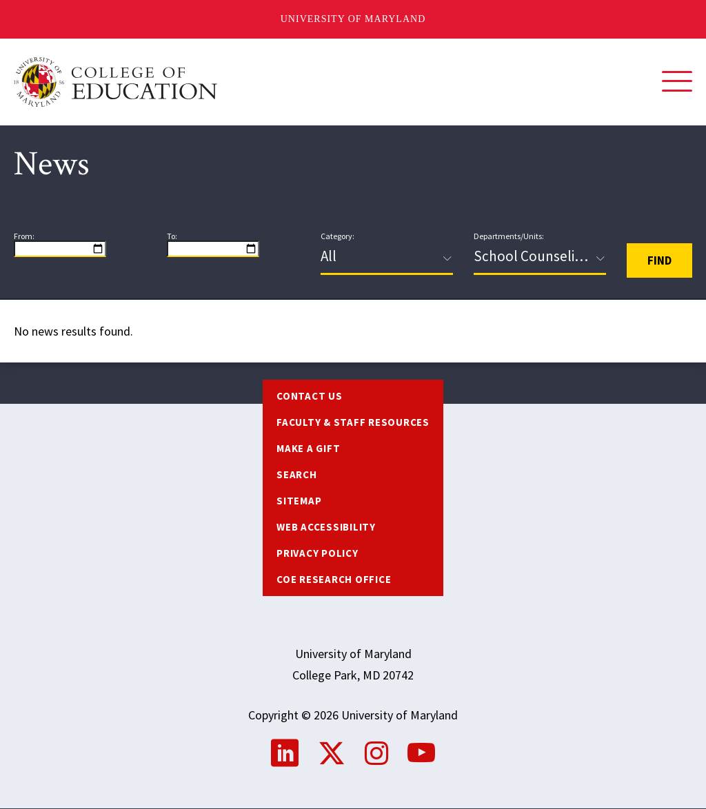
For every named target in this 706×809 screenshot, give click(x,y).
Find (659, 260)
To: (172, 236)
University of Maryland (353, 19)
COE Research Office (333, 579)
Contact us (309, 395)
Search (296, 474)
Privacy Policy (317, 553)
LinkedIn (285, 753)
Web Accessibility (326, 526)
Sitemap (298, 500)
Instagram (376, 753)
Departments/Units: (509, 236)
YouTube (421, 753)
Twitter (331, 753)
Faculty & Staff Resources (353, 422)
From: (24, 236)
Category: (337, 236)
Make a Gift (308, 448)
